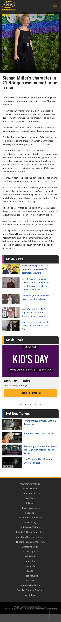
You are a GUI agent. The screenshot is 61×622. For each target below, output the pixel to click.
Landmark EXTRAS (30, 493)
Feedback (30, 512)
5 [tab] (40, 404)
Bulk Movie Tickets (30, 527)
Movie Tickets (30, 488)
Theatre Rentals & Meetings (30, 541)
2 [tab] (25, 404)
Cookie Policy (23, 608)
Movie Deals (14, 340)
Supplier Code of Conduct (30, 590)
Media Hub (30, 556)
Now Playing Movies (30, 483)
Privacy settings (37, 608)
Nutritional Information (30, 517)
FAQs (30, 570)
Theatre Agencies (30, 551)
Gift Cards (30, 498)
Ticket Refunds (30, 575)
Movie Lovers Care (30, 507)
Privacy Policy (10, 608)
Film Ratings (30, 594)
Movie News (14, 259)
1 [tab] (20, 404)
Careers (30, 580)
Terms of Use (51, 608)
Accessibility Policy (30, 585)
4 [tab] (35, 404)
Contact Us (30, 565)
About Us (30, 561)
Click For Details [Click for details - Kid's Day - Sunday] (30, 393)
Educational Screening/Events (30, 536)
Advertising (30, 522)
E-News (30, 503)
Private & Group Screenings (30, 532)
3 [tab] (30, 404)
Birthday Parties (30, 546)
